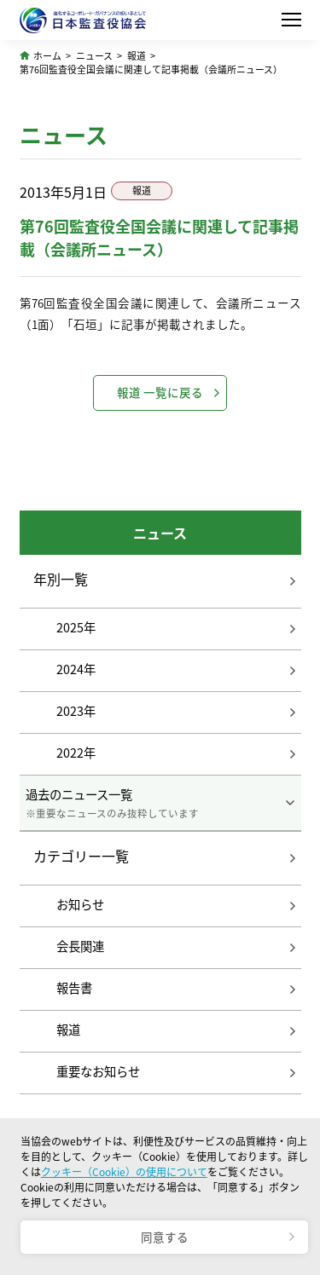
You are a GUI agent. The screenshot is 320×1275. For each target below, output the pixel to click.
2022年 (76, 752)
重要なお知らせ (98, 1071)
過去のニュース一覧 (160, 803)
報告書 (74, 987)
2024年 (76, 669)
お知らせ (80, 904)
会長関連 (80, 946)
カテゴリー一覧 (81, 855)
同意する (165, 1236)
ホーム (47, 55)
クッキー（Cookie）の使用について (124, 1172)
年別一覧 (60, 579)
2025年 (76, 627)
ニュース (94, 55)
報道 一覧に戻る (160, 392)
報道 (136, 55)
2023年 (76, 710)
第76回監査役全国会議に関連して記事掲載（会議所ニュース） (151, 69)
